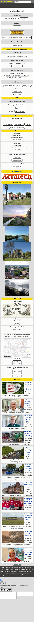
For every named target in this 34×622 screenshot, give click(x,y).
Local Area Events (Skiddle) (17, 127)
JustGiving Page (17, 139)
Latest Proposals (17, 358)
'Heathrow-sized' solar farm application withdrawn (28, 386)
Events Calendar (17, 121)
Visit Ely (28, 124)
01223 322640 (20, 105)
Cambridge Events (19, 124)
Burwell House (27, 37)
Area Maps (17, 26)
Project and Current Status (17, 362)
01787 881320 (20, 111)
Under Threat (17, 157)
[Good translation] (3, 590)
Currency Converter (17, 45)
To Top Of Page (17, 565)
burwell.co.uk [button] (7, 1)
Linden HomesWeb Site (17, 372)
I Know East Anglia (16, 66)
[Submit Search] (17, 1)
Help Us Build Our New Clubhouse (17, 167)
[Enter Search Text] (25, 1)
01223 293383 (17, 94)
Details (17, 323)
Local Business (17, 171)
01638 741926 (23, 77)
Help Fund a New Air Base (17, 150)
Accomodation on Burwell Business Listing (17, 56)
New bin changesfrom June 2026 (17, 330)
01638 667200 (20, 108)
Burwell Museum (8, 124)
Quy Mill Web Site (17, 91)
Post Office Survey (17, 160)
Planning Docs (17, 376)
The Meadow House (11, 77)
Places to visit (24, 18)
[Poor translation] (9, 590)
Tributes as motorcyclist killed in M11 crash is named (28, 450)
